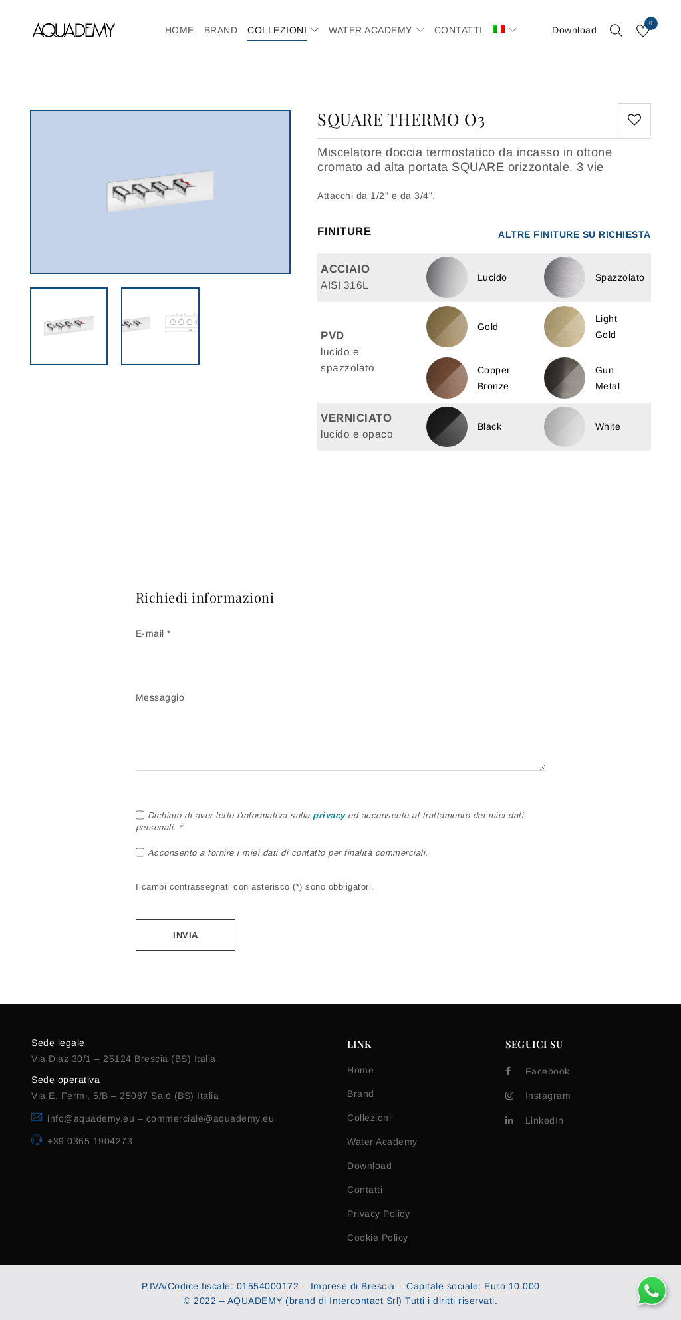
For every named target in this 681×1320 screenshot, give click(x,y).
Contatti (364, 1189)
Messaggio (340, 732)
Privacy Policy (378, 1213)
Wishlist (650, 25)
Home (360, 1070)
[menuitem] (499, 30)
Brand (360, 1093)
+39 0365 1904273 (89, 1141)
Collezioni (369, 1117)
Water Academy (382, 1141)
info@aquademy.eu (92, 1118)
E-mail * (340, 642)
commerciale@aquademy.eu (210, 1118)
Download (574, 30)
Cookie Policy (377, 1237)
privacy (329, 815)
